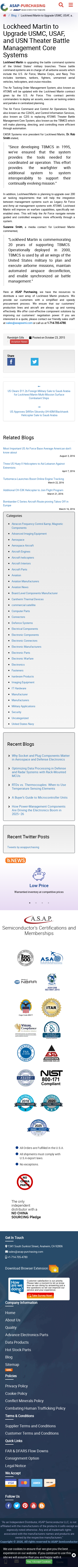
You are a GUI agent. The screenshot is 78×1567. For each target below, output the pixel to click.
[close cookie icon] (74, 1555)
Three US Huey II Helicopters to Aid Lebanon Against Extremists (34, 465)
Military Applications (23, 706)
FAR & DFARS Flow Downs (26, 1450)
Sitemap (12, 1364)
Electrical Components (25, 629)
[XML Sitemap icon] (39, 1370)
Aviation (16, 575)
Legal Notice (15, 1465)
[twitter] (17, 1505)
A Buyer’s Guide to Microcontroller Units (40, 797)
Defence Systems (22, 623)
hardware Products (23, 676)
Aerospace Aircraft (23, 545)
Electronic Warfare (22, 658)
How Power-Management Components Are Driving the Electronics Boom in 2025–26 (39, 810)
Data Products (17, 1342)
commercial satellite (24, 605)
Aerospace (18, 539)
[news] (14, 860)
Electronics (18, 664)
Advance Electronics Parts (26, 1334)
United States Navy (23, 724)
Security (16, 712)
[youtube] (33, 1505)
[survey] (42, 1294)
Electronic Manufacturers (26, 646)
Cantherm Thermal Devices (28, 599)
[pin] (25, 1505)
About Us (12, 1319)
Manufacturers (20, 700)
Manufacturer (20, 694)
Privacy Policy (16, 1385)
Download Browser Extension (31, 1268)
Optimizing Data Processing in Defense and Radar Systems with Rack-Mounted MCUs (39, 772)
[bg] (41, 1505)
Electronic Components (25, 635)
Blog (8, 1356)
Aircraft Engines (21, 551)
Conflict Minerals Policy (24, 1400)
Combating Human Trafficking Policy (35, 1408)
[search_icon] (61, 5)
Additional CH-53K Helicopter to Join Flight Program (33, 490)
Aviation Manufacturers (25, 581)
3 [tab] (42, 903)
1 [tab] (30, 903)
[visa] (11, 1483)
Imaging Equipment (23, 682)
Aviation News (20, 587)
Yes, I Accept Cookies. (39, 1561)
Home (10, 1312)
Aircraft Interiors (21, 563)
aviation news (19, 341)
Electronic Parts (21, 653)
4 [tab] (48, 903)
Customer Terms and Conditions (32, 1433)
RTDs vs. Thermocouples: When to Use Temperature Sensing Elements (39, 786)
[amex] (36, 1483)
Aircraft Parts (19, 569)
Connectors (18, 617)
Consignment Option (22, 1458)
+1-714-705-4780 (16, 1257)
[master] (24, 1483)
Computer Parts (21, 611)
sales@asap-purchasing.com (24, 1251)
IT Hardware (19, 688)
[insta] (8, 1505)
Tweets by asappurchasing (23, 847)
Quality (11, 1327)
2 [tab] (36, 903)
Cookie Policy (16, 1393)
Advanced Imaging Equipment (29, 533)
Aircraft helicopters (23, 557)
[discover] (49, 1483)
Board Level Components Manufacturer (35, 593)
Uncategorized (20, 718)
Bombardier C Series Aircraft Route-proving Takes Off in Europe (35, 503)
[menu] (71, 5)
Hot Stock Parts (18, 1349)
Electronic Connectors (24, 640)
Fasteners (18, 670)
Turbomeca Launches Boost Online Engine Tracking (33, 479)
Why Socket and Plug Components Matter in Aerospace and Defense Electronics (41, 757)
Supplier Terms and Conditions (30, 1425)
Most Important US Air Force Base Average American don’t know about (37, 450)
